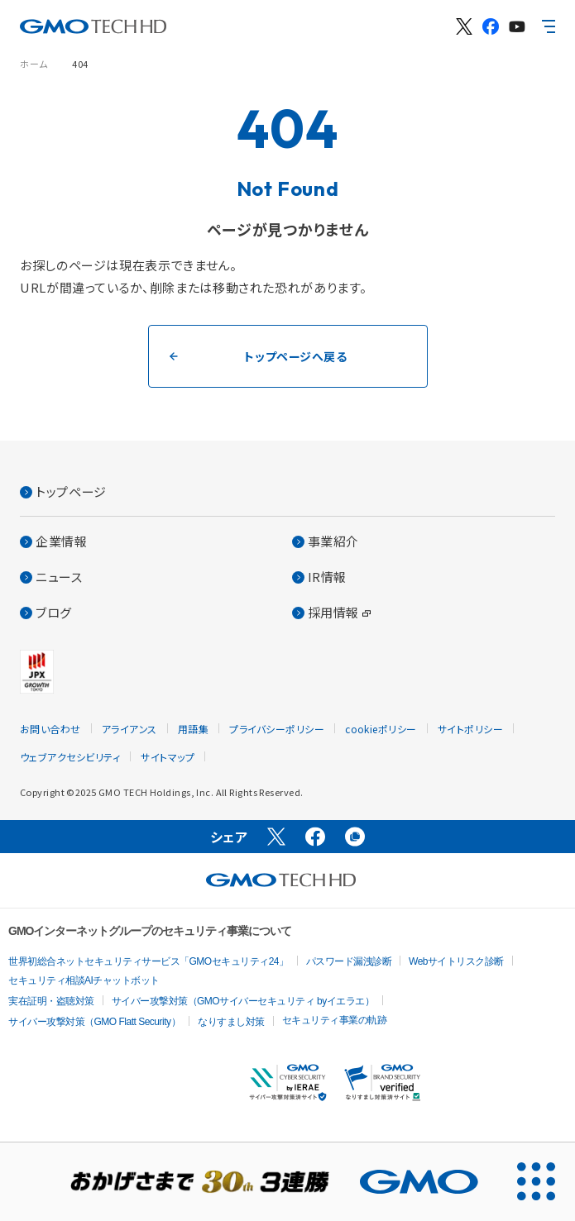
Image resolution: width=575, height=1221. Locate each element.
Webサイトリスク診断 (456, 961)
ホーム (34, 63)
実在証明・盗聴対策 (51, 1001)
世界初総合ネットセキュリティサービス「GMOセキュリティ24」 (148, 961)
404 (80, 63)
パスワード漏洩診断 (349, 961)
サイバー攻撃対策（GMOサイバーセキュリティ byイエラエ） (243, 1001)
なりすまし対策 (231, 1022)
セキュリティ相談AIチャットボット (84, 980)
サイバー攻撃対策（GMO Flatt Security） (94, 1022)
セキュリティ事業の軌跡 (334, 1020)
